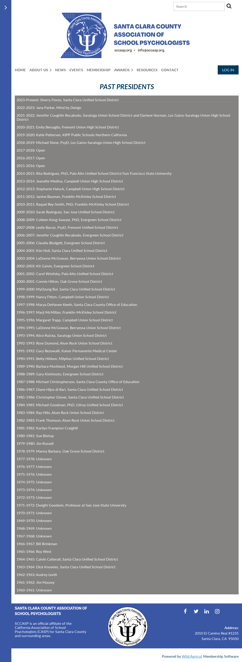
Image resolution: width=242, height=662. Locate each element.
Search (229, 6)
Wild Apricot (192, 656)
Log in (228, 70)
